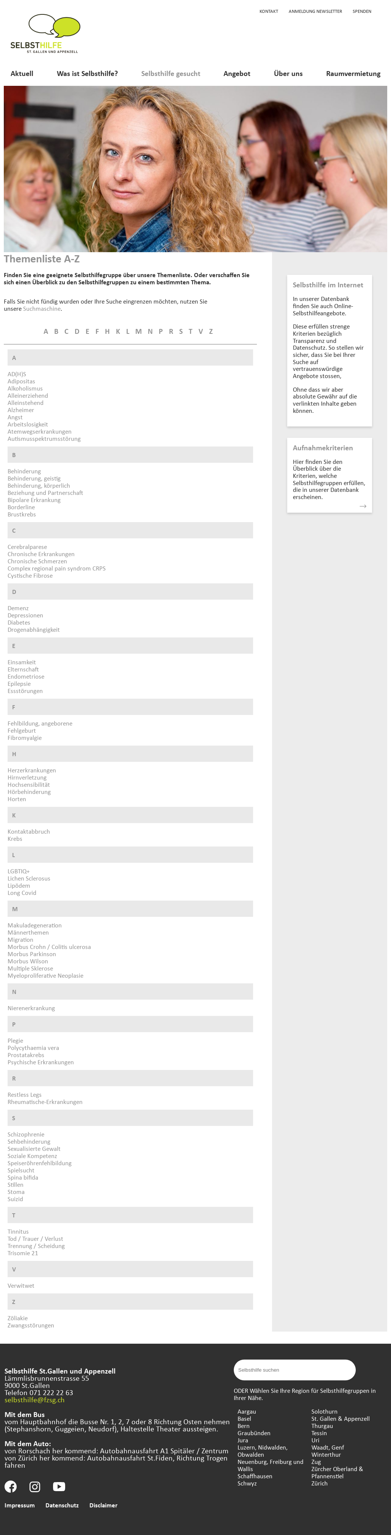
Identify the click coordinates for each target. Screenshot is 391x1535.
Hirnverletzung (27, 777)
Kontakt (269, 11)
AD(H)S (17, 373)
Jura (243, 1440)
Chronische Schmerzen (37, 561)
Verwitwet (21, 1285)
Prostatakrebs (26, 1054)
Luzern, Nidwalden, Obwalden (263, 1451)
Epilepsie (19, 683)
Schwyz (247, 1483)
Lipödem (19, 885)
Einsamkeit (22, 661)
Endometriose (26, 676)
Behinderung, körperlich (39, 485)
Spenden (362, 11)
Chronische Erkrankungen (41, 553)
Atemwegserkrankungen (40, 431)
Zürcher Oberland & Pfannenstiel (337, 1472)
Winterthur (326, 1454)
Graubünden (254, 1432)
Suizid (15, 1198)
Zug (316, 1461)
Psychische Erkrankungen (41, 1061)
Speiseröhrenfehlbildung (40, 1162)
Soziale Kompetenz (32, 1155)
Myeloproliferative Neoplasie (45, 975)
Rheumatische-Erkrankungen (45, 1101)
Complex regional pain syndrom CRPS (57, 568)
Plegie (15, 1040)
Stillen (15, 1184)
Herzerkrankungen (32, 770)
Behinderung (24, 471)
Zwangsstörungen (31, 1325)
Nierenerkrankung (31, 1007)
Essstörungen (25, 690)
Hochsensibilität (29, 784)
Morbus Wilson (28, 961)
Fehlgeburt (22, 730)
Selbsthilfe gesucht (170, 73)
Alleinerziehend (28, 395)
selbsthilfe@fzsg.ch (35, 1399)
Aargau (247, 1411)
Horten (17, 798)
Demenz (18, 607)
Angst (15, 416)
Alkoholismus (25, 388)
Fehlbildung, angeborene (40, 723)
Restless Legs (25, 1094)
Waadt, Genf (327, 1447)
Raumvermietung (353, 73)
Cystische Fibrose (30, 575)
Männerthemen (28, 932)
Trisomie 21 (23, 1252)
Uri (315, 1440)
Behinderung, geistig (34, 478)
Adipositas (21, 381)
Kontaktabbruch (29, 831)
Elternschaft (23, 669)
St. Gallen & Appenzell (340, 1418)
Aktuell (22, 73)
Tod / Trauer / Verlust (35, 1238)
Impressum (20, 1505)
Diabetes (19, 622)
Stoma (16, 1191)
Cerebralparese (27, 546)
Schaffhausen (255, 1475)
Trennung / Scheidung (36, 1245)
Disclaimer (103, 1505)
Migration (20, 939)
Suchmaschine (42, 308)
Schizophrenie (26, 1134)
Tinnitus (18, 1231)
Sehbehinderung (29, 1141)
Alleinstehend (26, 402)
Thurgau (322, 1425)
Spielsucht (21, 1170)
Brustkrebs (22, 514)
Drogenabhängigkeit (34, 629)
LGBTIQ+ (19, 871)
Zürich (319, 1483)
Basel (244, 1418)
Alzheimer (21, 409)
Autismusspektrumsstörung (44, 438)
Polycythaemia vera (33, 1047)
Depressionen (25, 615)
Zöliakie (18, 1317)
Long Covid (22, 892)
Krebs (15, 838)
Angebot (237, 73)
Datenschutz (62, 1505)
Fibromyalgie (25, 737)
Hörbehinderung (29, 791)
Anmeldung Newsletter (315, 11)
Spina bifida (23, 1177)
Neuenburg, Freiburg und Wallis (270, 1465)
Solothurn (324, 1411)
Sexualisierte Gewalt (34, 1148)
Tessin (319, 1432)
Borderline (21, 506)
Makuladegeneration (35, 925)
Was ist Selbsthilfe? (87, 73)
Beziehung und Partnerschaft (45, 492)
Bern (244, 1425)
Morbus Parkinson (32, 953)
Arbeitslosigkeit (28, 424)
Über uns (288, 73)
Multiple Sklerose (30, 968)
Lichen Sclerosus (29, 878)
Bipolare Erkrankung (34, 499)
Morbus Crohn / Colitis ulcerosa (49, 946)
